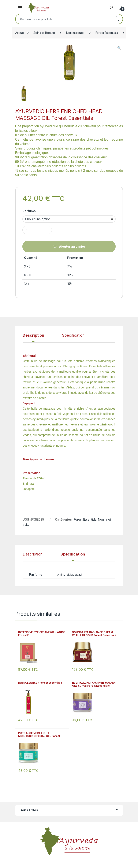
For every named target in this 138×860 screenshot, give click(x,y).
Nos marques (75, 32)
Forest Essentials (107, 32)
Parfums (29, 211)
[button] (119, 47)
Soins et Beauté (44, 32)
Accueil (20, 32)
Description (33, 335)
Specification (73, 335)
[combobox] (63, 19)
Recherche (117, 19)
